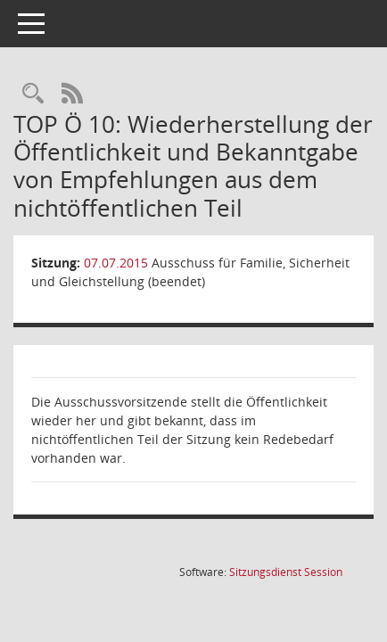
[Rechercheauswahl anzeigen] (33, 94)
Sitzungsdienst (285, 572)
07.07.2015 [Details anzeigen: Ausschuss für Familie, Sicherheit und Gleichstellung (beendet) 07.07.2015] (116, 262)
